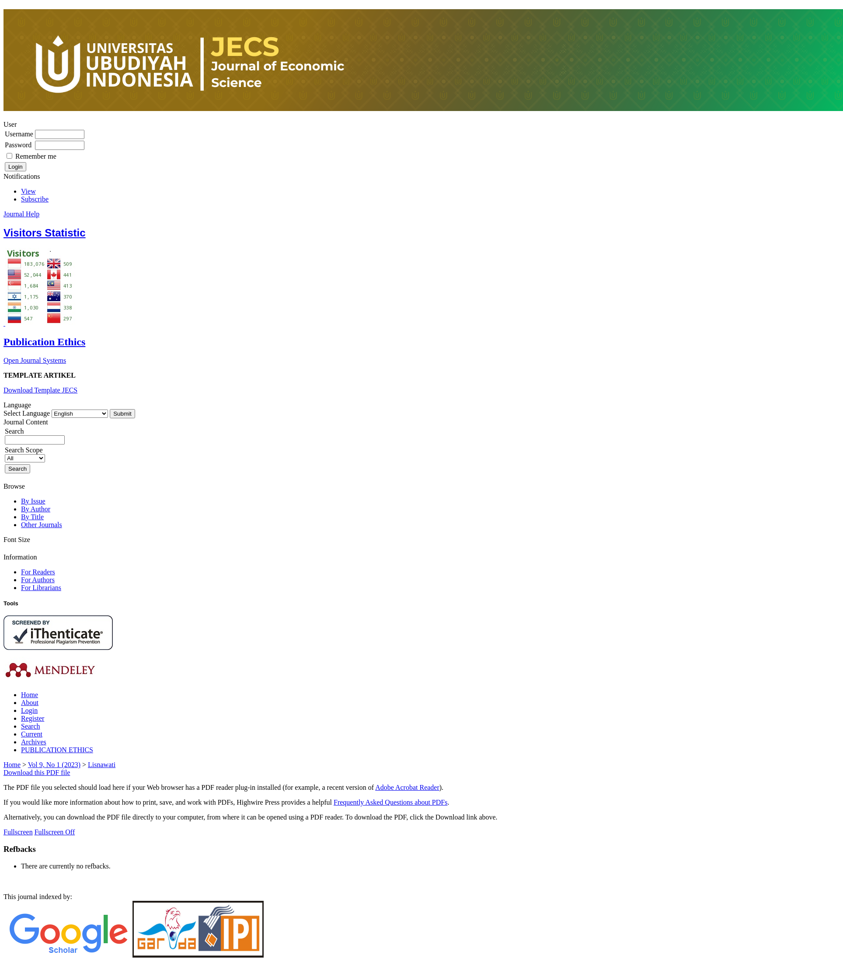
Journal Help (21, 214)
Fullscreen (18, 832)
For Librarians (41, 587)
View (28, 191)
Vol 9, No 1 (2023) (54, 764)
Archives (33, 742)
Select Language (26, 413)
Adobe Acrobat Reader (407, 787)
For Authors (38, 579)
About (29, 702)
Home (29, 694)
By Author (35, 509)
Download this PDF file (36, 772)
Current (31, 734)
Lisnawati (101, 764)
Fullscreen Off (55, 832)
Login (29, 710)
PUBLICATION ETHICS (57, 750)
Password (18, 145)
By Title (32, 517)
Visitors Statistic (44, 233)
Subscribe (35, 199)
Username (19, 134)
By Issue (33, 501)
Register (32, 718)
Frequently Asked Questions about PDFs (390, 802)
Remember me (35, 156)
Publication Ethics (44, 341)
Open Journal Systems (34, 360)
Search (30, 726)
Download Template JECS (40, 390)
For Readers (38, 572)
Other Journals (41, 524)
